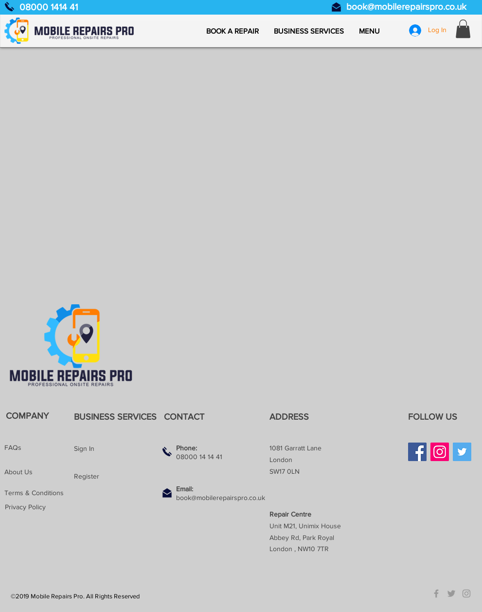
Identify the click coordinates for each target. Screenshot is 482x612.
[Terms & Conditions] (38, 493)
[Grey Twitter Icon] (451, 593)
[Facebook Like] (427, 477)
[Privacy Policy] (39, 507)
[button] (369, 31)
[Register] (108, 476)
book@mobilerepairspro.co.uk (406, 6)
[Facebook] (417, 452)
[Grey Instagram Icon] (466, 593)
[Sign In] (108, 449)
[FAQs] (38, 448)
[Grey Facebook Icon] (436, 593)
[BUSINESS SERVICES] (117, 417)
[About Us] (38, 472)
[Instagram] (439, 452)
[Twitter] (462, 452)
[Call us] (9, 6)
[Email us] (336, 7)
